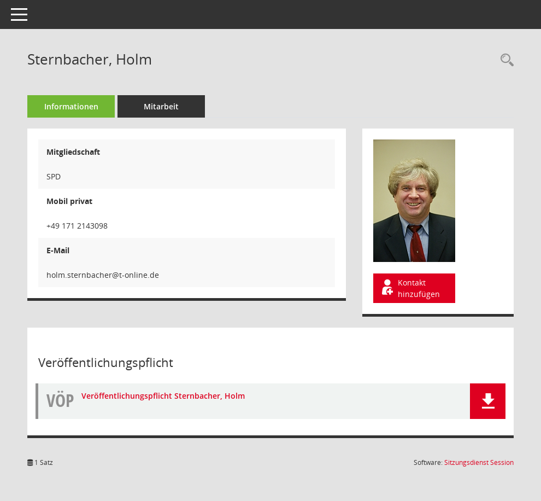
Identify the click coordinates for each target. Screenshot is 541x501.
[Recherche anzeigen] (504, 60)
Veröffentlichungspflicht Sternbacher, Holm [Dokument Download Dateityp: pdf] (163, 396)
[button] (487, 401)
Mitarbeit (161, 106)
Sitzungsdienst (479, 462)
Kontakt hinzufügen (410, 288)
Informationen (71, 106)
